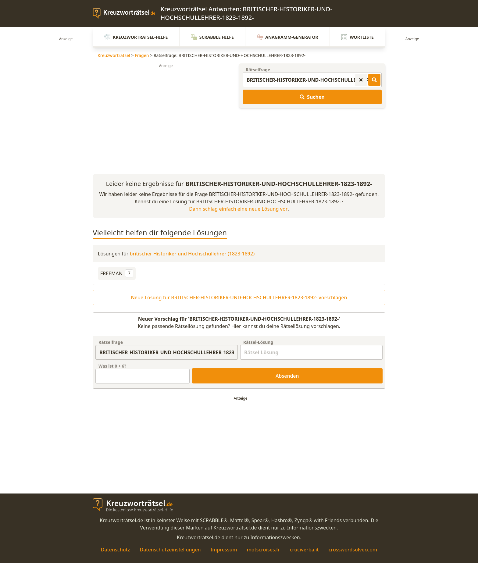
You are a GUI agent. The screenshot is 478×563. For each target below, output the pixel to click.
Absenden (287, 375)
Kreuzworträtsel (114, 55)
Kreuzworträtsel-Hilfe (136, 37)
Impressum (224, 549)
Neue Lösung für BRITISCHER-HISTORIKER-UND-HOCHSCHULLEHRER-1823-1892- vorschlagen (239, 297)
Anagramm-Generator (287, 37)
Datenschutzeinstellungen (170, 549)
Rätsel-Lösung (258, 342)
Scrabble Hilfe (212, 37)
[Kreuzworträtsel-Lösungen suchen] (374, 80)
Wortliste (357, 37)
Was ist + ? (112, 366)
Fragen (142, 55)
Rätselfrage (258, 70)
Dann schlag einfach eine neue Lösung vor (238, 208)
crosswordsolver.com (353, 549)
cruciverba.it (304, 549)
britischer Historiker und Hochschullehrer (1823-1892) (192, 253)
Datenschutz (115, 549)
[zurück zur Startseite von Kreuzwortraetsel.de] (126, 13)
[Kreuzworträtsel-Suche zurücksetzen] (361, 80)
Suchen (312, 97)
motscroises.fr (263, 549)
